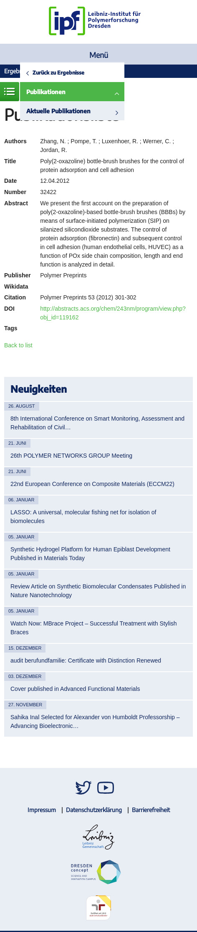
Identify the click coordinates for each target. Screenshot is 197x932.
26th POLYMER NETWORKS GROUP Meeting (71, 455)
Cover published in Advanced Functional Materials (75, 688)
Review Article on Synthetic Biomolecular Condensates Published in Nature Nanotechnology (98, 590)
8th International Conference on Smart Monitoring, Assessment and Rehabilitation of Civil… (97, 423)
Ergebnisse (18, 71)
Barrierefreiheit (151, 809)
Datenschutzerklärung (94, 809)
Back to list (18, 345)
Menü (98, 55)
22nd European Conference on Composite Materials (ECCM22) (92, 484)
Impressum (42, 809)
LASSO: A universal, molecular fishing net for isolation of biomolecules (83, 516)
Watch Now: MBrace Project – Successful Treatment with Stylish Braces (93, 627)
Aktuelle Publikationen (58, 111)
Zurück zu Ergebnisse (58, 72)
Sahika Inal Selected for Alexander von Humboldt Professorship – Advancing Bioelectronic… (94, 721)
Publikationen (46, 91)
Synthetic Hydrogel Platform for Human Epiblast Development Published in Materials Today (90, 553)
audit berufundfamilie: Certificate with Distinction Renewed (85, 660)
